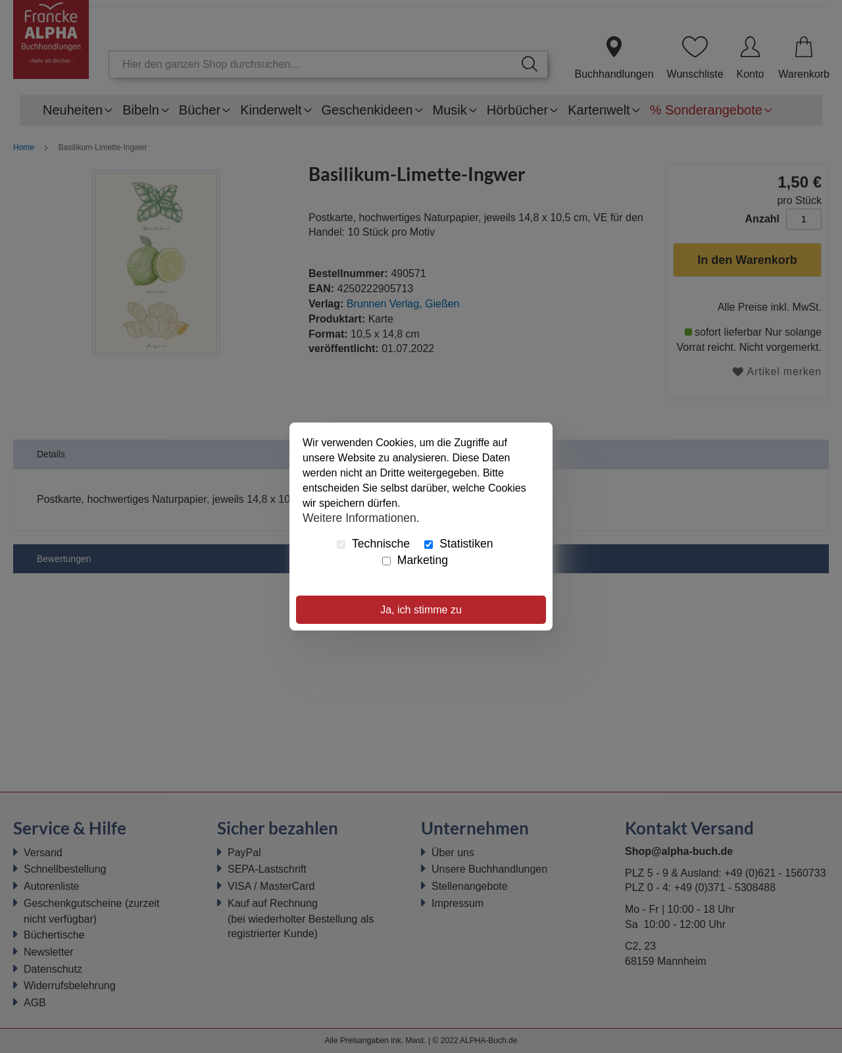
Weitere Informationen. (361, 517)
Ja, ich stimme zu (421, 609)
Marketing (415, 560)
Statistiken (458, 543)
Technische (373, 543)
